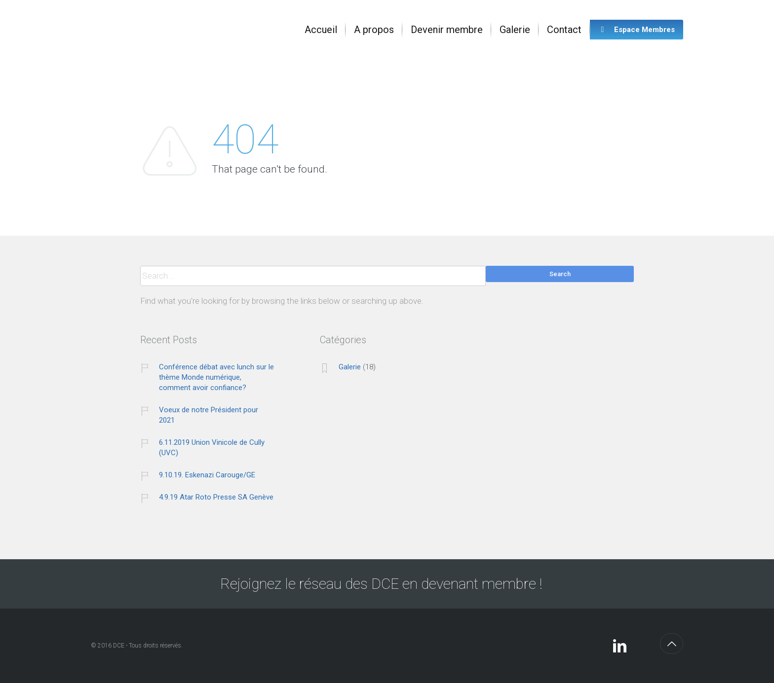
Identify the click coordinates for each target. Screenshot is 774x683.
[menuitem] (321, 29)
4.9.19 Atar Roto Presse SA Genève (216, 497)
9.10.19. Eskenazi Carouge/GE (207, 474)
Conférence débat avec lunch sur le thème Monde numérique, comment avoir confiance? (216, 377)
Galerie (350, 366)
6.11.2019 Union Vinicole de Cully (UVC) (212, 447)
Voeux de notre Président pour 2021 (208, 415)
